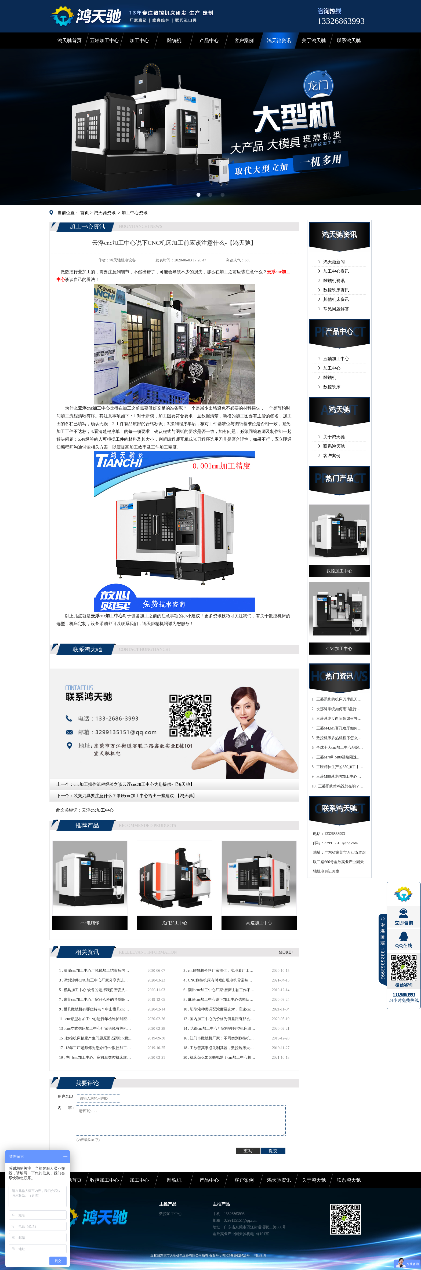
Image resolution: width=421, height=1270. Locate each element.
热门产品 (339, 478)
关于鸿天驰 (314, 40)
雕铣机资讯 (334, 280)
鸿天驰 (339, 410)
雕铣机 (174, 40)
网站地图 (260, 1255)
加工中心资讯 (134, 212)
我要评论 (87, 1083)
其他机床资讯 (336, 299)
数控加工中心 (104, 1180)
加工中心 (139, 40)
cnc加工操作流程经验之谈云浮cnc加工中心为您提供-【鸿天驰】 (134, 784)
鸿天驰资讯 (279, 40)
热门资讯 (339, 676)
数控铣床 (331, 387)
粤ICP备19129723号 (236, 1255)
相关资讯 (87, 952)
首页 (84, 212)
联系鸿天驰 (349, 40)
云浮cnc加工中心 (98, 810)
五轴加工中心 (104, 40)
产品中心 (209, 40)
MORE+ (286, 952)
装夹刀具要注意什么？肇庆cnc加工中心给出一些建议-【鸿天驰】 (135, 795)
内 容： (67, 1108)
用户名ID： (67, 1096)
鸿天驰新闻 (334, 262)
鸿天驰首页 (69, 40)
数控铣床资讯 (336, 290)
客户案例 (244, 40)
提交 (273, 1150)
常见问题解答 (336, 308)
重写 (248, 1150)
